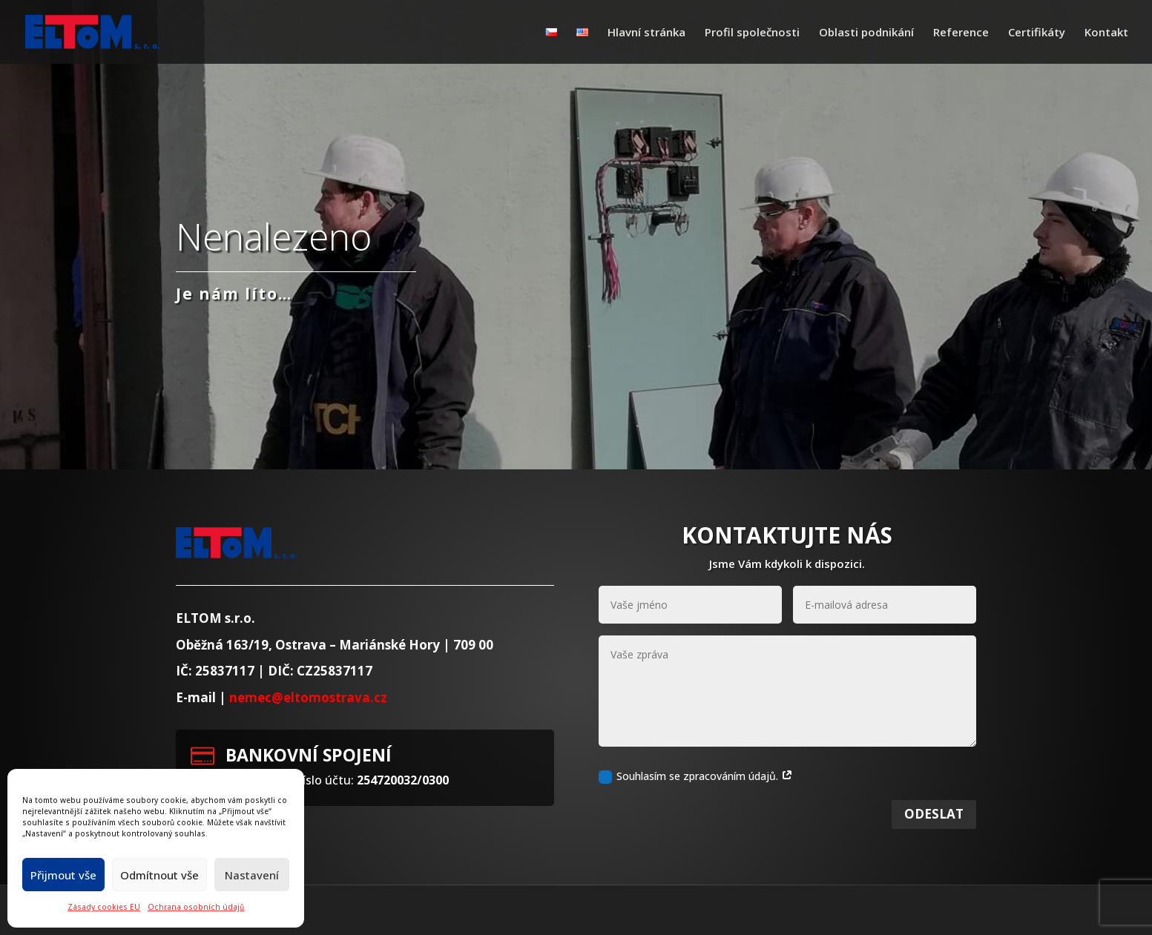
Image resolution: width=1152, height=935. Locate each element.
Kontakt (1106, 33)
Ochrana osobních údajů (196, 907)
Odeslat (934, 832)
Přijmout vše (63, 875)
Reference (961, 33)
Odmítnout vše (159, 875)
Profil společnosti (752, 33)
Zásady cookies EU (104, 907)
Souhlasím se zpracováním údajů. (696, 794)
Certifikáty (1036, 33)
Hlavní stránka (646, 33)
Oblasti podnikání (866, 33)
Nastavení (252, 875)
